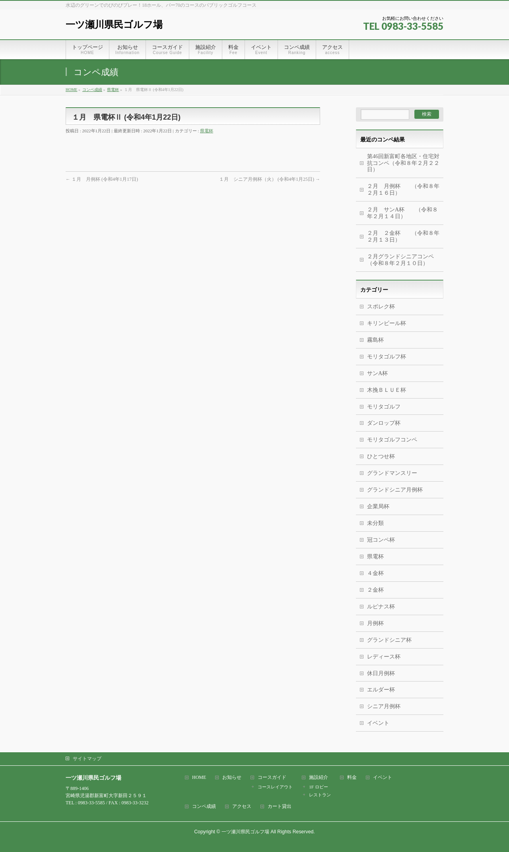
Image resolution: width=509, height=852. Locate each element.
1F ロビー (318, 786)
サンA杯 (377, 373)
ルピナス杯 (381, 607)
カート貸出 (279, 806)
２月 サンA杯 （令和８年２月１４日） (402, 213)
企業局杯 (378, 506)
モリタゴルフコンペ (392, 440)
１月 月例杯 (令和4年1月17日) (102, 179)
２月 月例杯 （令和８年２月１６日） (403, 189)
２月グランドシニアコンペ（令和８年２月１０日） (400, 260)
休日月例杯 (381, 673)
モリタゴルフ (383, 407)
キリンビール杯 (386, 323)
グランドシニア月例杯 (395, 490)
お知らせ (231, 777)
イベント (378, 723)
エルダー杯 (381, 690)
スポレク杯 (381, 307)
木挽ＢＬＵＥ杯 (386, 390)
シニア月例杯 (383, 706)
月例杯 (375, 623)
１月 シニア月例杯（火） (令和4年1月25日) (269, 179)
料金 (352, 777)
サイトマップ (87, 758)
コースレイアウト (275, 786)
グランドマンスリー (392, 473)
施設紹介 (318, 777)
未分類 (375, 523)
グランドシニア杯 (389, 640)
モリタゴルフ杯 (386, 357)
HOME (199, 777)
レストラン (320, 794)
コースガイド (272, 777)
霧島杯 (375, 340)
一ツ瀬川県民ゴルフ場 (114, 24)
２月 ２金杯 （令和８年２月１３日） (403, 236)
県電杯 (206, 130)
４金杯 (375, 573)
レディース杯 (383, 657)
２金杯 (375, 590)
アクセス (241, 806)
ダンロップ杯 (383, 423)
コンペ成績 (204, 806)
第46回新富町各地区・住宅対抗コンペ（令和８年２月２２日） (403, 163)
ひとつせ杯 (381, 456)
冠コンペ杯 (381, 540)
